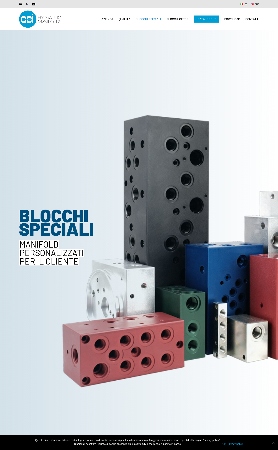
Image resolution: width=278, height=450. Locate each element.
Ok (224, 443)
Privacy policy (235, 443)
